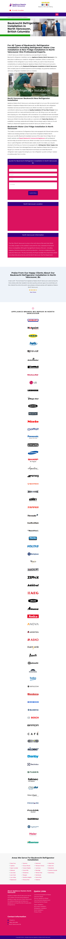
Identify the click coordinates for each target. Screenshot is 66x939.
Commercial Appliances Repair (42, 894)
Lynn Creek (13, 875)
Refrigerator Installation (40, 908)
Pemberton (25, 873)
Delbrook (12, 870)
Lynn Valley (13, 877)
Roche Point (39, 877)
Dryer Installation (38, 904)
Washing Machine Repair (40, 902)
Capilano (12, 866)
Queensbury (51, 873)
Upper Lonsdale (14, 868)
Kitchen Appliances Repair (41, 898)
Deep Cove (13, 863)
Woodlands (51, 868)
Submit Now (33, 193)
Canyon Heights (27, 868)
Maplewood (13, 880)
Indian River (51, 863)
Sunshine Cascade (52, 870)
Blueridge (38, 870)
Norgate (25, 875)
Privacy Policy (37, 912)
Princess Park (26, 880)
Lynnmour (38, 868)
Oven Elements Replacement (42, 900)
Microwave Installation (40, 906)
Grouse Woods (26, 866)
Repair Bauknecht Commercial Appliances (32, 138)
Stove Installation (38, 910)
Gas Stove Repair (38, 896)
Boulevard (38, 863)
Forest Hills (25, 870)
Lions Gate (12, 873)
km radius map (33, 218)
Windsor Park (39, 873)
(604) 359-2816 (14, 922)
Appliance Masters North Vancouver (42, 937)
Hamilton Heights (27, 877)
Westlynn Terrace (40, 866)
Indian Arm (51, 866)
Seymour (25, 863)
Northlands (38, 875)
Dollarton (38, 880)
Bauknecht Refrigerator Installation (20, 17)
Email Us (12, 920)
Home (9, 17)
